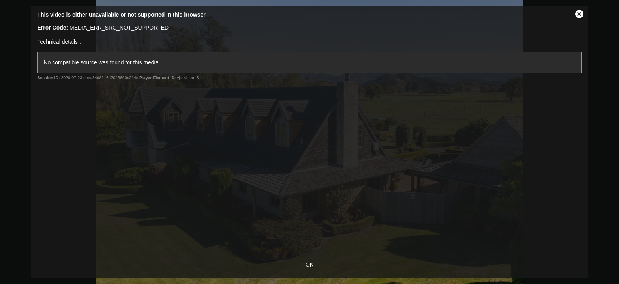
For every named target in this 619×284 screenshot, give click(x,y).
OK (309, 265)
